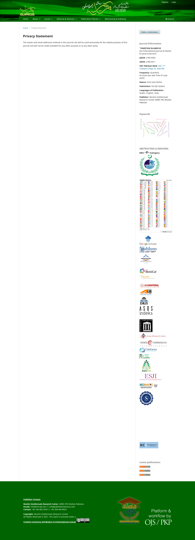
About (36, 19)
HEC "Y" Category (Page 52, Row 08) (152, 67)
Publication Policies (90, 19)
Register (165, 2)
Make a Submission (149, 32)
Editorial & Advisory (66, 19)
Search (170, 19)
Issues (48, 19)
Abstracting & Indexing (115, 19)
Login (173, 2)
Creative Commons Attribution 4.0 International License (49, 522)
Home (25, 19)
